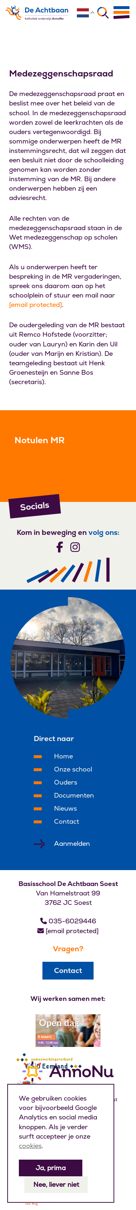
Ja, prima (51, 1168)
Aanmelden (72, 843)
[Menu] (121, 12)
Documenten (74, 795)
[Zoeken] (103, 12)
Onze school (73, 769)
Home (63, 756)
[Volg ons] (59, 547)
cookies (30, 1146)
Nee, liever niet (56, 1184)
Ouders (65, 782)
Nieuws (65, 808)
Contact (66, 821)
